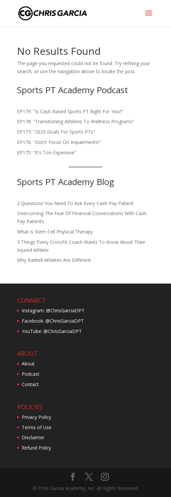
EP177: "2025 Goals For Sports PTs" (56, 132)
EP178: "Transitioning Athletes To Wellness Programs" (76, 121)
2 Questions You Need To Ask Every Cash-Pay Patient (75, 203)
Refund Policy (36, 448)
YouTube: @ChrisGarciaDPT (52, 331)
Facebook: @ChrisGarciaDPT (53, 321)
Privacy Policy (36, 417)
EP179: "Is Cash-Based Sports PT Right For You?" (70, 111)
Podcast (30, 374)
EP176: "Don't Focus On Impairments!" (59, 142)
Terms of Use (36, 427)
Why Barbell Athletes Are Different (54, 260)
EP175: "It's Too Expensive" (46, 152)
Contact (30, 384)
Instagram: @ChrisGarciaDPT (53, 310)
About (28, 363)
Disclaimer (33, 437)
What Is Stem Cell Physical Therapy (55, 231)
